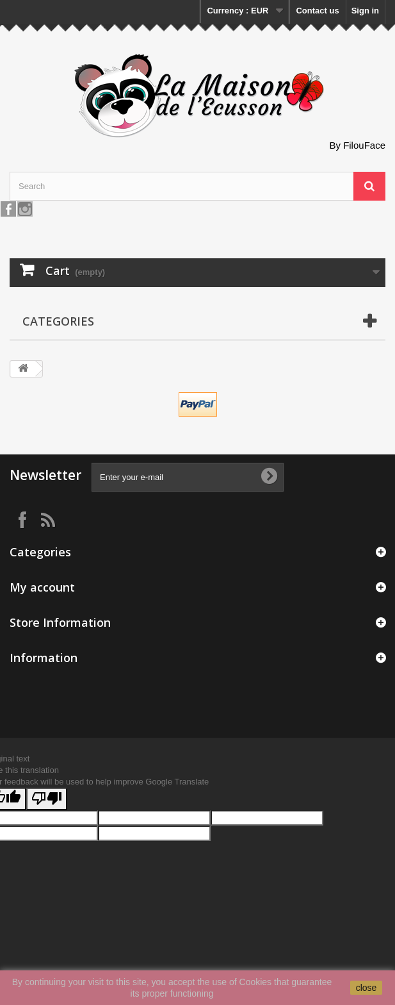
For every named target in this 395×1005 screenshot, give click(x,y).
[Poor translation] (46, 799)
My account (42, 587)
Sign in (365, 10)
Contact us (317, 10)
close (366, 988)
